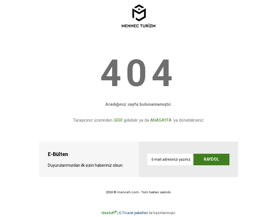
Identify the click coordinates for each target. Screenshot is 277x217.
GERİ (118, 120)
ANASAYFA (161, 120)
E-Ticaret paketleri (133, 213)
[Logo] (138, 15)
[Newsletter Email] (188, 159)
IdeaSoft (109, 213)
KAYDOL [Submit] (211, 159)
